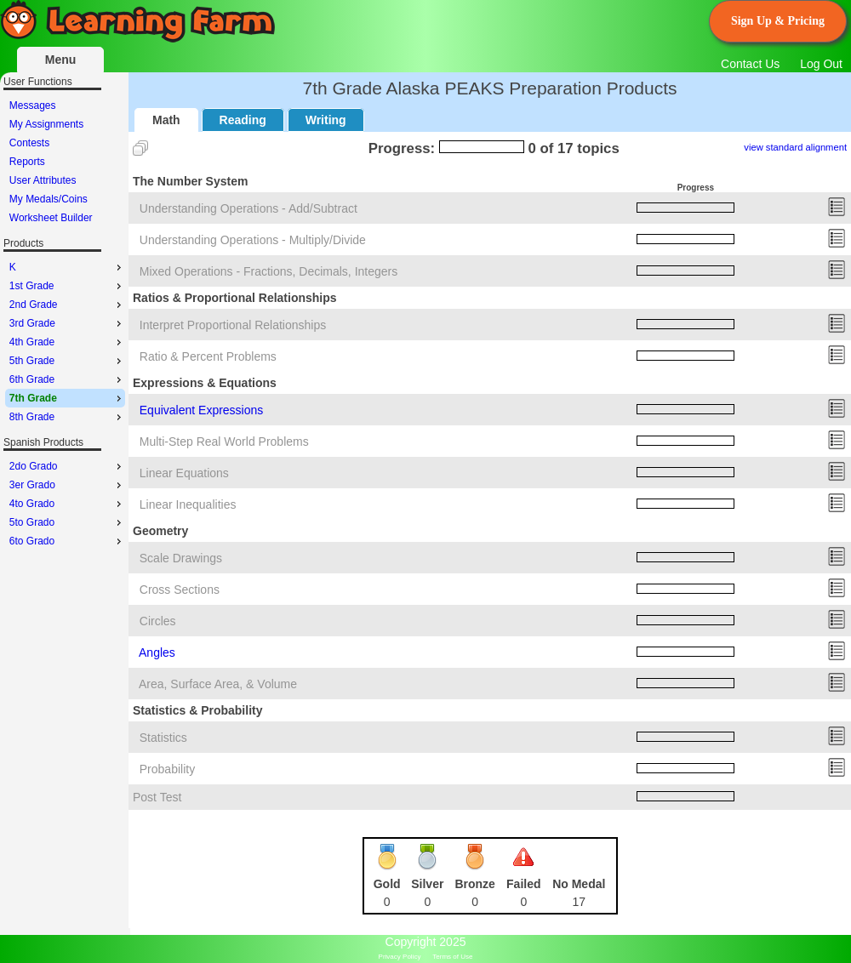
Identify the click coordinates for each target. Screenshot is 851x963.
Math (166, 120)
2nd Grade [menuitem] (67, 304)
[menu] (65, 161)
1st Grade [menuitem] (67, 286)
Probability (167, 769)
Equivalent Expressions (202, 410)
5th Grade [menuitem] (67, 361)
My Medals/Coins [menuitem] (48, 199)
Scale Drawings (181, 558)
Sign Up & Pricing (778, 20)
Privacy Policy (400, 956)
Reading (243, 120)
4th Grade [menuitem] (67, 342)
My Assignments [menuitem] (46, 124)
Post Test (157, 797)
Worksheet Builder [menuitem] (51, 218)
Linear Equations (184, 473)
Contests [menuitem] (29, 143)
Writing (326, 120)
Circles (158, 621)
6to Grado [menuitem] (67, 541)
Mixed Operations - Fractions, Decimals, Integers (268, 271)
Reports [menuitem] (27, 162)
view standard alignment (795, 147)
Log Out (821, 64)
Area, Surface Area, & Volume (218, 684)
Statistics (163, 737)
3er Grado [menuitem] (67, 485)
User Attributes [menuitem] (43, 180)
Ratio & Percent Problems (208, 356)
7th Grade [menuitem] (67, 398)
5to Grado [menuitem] (67, 522)
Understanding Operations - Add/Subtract (248, 208)
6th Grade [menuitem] (67, 379)
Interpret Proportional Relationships (233, 325)
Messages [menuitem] (32, 105)
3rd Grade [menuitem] (67, 323)
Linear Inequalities (188, 504)
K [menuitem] (67, 267)
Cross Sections (180, 589)
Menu (61, 59)
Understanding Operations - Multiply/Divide (253, 240)
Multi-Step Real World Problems (224, 441)
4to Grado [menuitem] (67, 503)
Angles (157, 652)
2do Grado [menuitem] (67, 466)
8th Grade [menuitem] (67, 417)
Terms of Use (452, 956)
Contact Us (750, 64)
